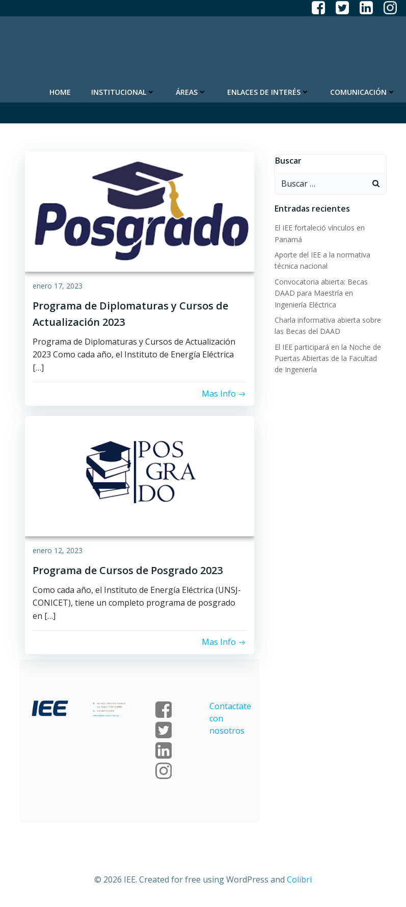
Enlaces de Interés (268, 92)
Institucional (123, 92)
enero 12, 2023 (58, 550)
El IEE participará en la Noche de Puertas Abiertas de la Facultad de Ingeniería (328, 358)
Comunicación (363, 92)
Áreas (191, 92)
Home (60, 92)
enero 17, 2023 (58, 286)
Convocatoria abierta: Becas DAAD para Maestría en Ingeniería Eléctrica (321, 293)
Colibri (299, 879)
